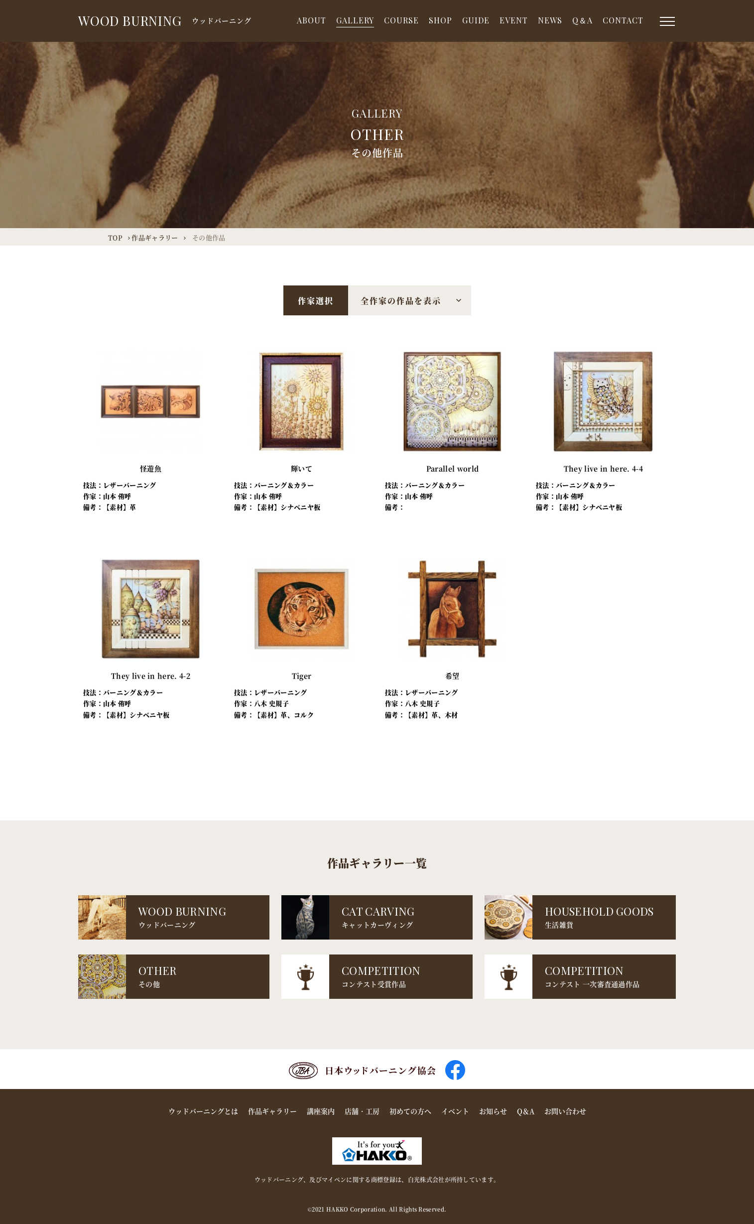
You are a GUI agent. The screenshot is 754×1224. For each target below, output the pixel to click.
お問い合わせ (565, 1111)
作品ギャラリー (272, 1111)
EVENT (514, 20)
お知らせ (493, 1111)
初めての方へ (410, 1111)
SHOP (440, 20)
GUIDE (476, 20)
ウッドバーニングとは (203, 1111)
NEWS (550, 20)
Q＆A (582, 20)
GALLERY (355, 20)
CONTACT (623, 20)
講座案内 (321, 1111)
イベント (455, 1111)
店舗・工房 (362, 1111)
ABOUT (311, 20)
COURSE (401, 20)
